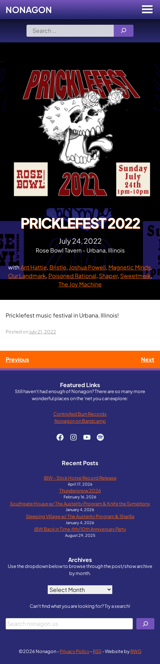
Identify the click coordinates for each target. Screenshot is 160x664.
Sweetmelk (135, 275)
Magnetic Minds (129, 267)
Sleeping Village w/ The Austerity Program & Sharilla (80, 516)
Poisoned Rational (72, 275)
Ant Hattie (33, 267)
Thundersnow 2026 (80, 490)
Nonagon (29, 9)
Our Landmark (27, 275)
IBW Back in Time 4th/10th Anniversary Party (80, 529)
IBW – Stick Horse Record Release (80, 478)
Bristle (57, 267)
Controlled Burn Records (80, 414)
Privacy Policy (74, 651)
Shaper (108, 275)
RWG (136, 651)
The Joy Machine (80, 284)
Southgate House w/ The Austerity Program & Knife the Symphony (80, 503)
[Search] (124, 31)
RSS (97, 651)
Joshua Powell (87, 267)
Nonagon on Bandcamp (80, 421)
